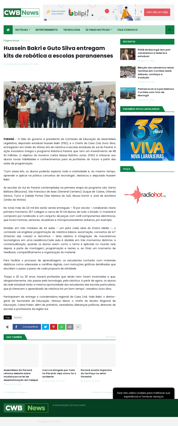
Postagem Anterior (16, 392)
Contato (152, 421)
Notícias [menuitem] (21, 30)
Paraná (25, 40)
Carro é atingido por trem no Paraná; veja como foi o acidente (59, 373)
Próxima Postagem (103, 392)
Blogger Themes (27, 421)
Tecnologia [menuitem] (71, 30)
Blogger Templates (50, 421)
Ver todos (110, 336)
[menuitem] (8, 29)
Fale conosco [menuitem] (128, 30)
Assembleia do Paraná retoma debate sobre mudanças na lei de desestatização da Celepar (21, 375)
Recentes (129, 41)
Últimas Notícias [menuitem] (98, 30)
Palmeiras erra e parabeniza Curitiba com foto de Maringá (156, 92)
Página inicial (11, 40)
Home (119, 421)
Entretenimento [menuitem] (47, 30)
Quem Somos (135, 421)
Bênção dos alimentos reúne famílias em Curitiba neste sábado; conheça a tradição (156, 72)
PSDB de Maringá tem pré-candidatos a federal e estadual (154, 53)
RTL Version (167, 421)
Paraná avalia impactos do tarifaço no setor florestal (96, 373)
